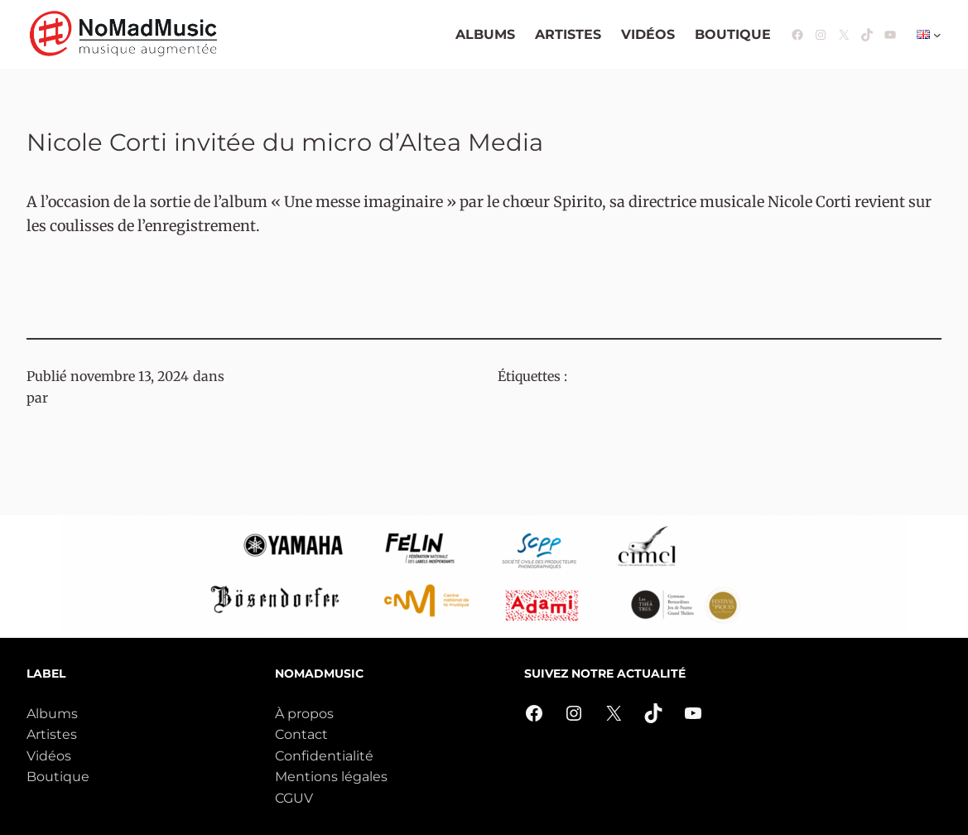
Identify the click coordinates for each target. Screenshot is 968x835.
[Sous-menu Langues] (937, 35)
